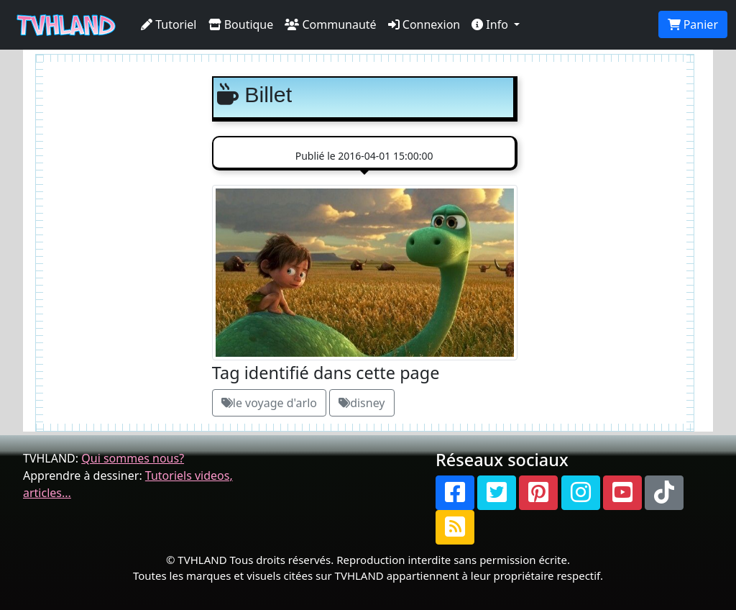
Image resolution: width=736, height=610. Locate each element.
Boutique (241, 24)
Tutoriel (169, 24)
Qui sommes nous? (132, 458)
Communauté (330, 24)
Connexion (424, 24)
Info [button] (491, 24)
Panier (693, 24)
